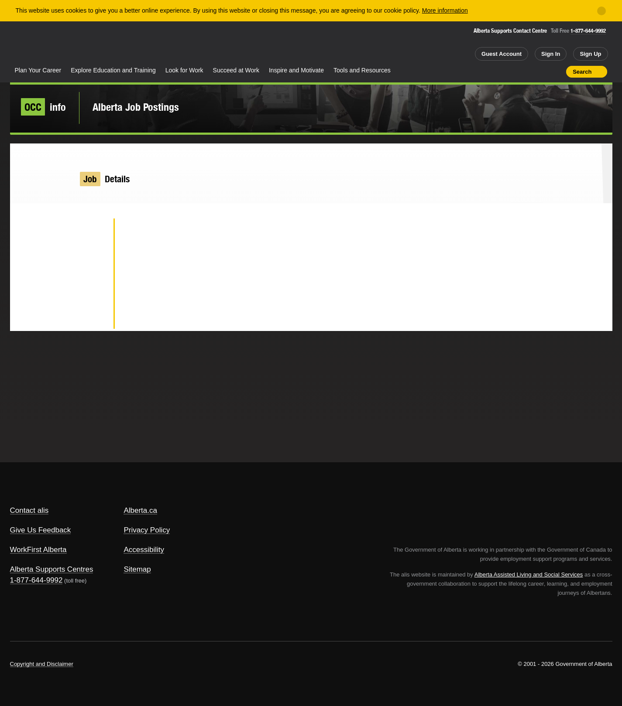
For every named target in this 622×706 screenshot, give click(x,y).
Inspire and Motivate (296, 70)
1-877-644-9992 (588, 30)
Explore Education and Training (113, 70)
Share (510, 71)
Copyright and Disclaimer (41, 664)
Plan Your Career (38, 70)
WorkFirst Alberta (38, 550)
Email (92, 316)
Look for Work (184, 70)
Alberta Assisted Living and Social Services (528, 574)
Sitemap (137, 569)
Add (525, 71)
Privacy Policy (147, 530)
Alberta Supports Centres (51, 569)
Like (541, 71)
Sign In (550, 54)
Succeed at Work (236, 70)
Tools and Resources (362, 70)
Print (556, 71)
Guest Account (501, 54)
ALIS (103, 43)
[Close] (601, 11)
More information (445, 10)
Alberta (44, 44)
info (43, 107)
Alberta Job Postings (136, 107)
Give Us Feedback (40, 530)
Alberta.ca (140, 510)
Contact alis (29, 510)
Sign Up (590, 54)
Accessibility (144, 550)
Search (582, 71)
